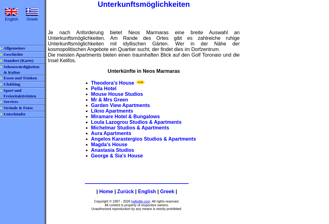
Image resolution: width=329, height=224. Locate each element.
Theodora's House (112, 83)
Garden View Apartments (120, 105)
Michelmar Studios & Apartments (130, 127)
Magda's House (109, 144)
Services (11, 101)
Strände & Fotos (18, 107)
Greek (167, 191)
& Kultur (12, 72)
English (147, 191)
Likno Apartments (112, 111)
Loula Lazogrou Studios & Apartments (136, 122)
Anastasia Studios (112, 150)
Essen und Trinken (20, 78)
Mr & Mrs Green (109, 99)
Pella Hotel (103, 88)
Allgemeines (14, 48)
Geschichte (13, 54)
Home (106, 191)
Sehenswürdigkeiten (22, 66)
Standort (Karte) (19, 60)
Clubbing (12, 84)
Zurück (125, 191)
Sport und (12, 90)
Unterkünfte (15, 114)
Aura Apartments (111, 133)
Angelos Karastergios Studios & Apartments (143, 139)
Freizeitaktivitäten (20, 96)
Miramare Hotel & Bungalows (125, 116)
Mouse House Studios (117, 94)
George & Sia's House (117, 155)
